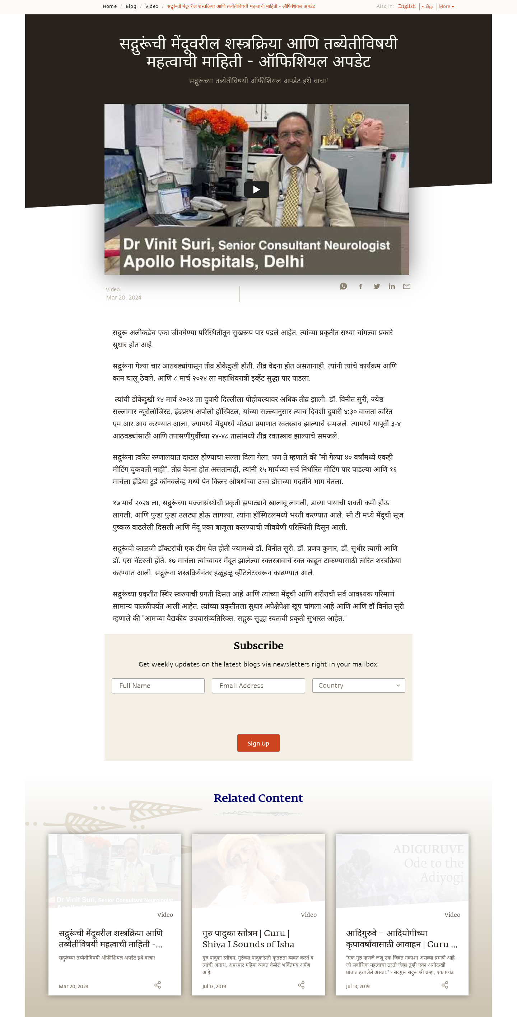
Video (151, 6)
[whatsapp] (343, 288)
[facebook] (360, 288)
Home (110, 6)
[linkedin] (392, 288)
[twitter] (377, 288)
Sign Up (258, 743)
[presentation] (258, 713)
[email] (407, 288)
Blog (131, 6)
